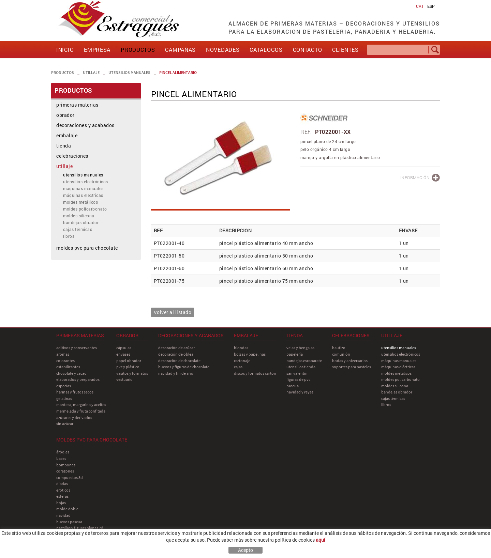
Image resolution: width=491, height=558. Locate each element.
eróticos (63, 490)
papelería (294, 354)
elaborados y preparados (78, 379)
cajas (238, 366)
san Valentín (297, 373)
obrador (65, 115)
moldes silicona (78, 215)
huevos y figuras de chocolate (183, 366)
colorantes (65, 360)
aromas (62, 354)
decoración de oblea (175, 354)
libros (68, 236)
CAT (420, 6)
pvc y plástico (127, 366)
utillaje (91, 72)
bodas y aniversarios (350, 360)
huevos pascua (69, 521)
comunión (341, 354)
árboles (62, 451)
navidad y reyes (299, 391)
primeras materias (77, 105)
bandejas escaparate (304, 360)
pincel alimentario (178, 72)
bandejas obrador (81, 222)
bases (61, 458)
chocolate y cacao (71, 373)
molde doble (67, 508)
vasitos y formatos (132, 373)
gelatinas (64, 398)
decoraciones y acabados (85, 125)
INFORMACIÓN (415, 177)
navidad (63, 515)
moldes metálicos (80, 202)
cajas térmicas (77, 229)
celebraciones (72, 156)
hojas (61, 502)
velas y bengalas (300, 347)
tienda (63, 145)
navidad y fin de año (175, 373)
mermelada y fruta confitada (80, 411)
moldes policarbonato (85, 209)
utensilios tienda (300, 366)
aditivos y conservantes (76, 347)
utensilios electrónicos (85, 181)
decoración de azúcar (176, 347)
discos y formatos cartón (255, 373)
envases (123, 354)
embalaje (66, 135)
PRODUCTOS (62, 72)
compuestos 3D (69, 477)
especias (63, 385)
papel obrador (128, 360)
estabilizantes (68, 366)
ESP (431, 6)
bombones (65, 464)
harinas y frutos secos (74, 391)
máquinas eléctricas (83, 195)
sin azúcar (64, 423)
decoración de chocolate (179, 360)
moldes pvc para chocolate (87, 248)
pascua (292, 385)
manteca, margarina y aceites (81, 404)
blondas (241, 347)
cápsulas (123, 347)
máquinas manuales (83, 188)
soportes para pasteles (351, 366)
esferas (62, 496)
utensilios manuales (129, 72)
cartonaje (242, 360)
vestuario (124, 379)
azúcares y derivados (74, 417)
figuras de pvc (298, 379)
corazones (65, 471)
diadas (62, 483)
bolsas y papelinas (250, 354)
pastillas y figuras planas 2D (79, 527)
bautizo (338, 347)
